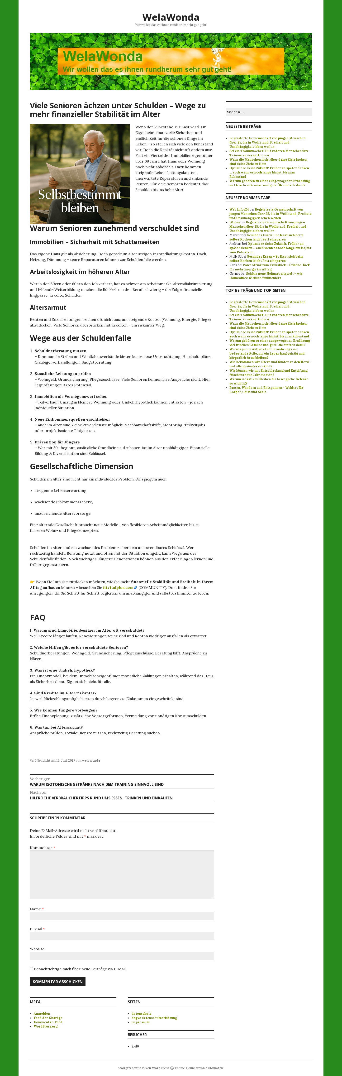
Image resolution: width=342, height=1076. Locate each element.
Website (37, 948)
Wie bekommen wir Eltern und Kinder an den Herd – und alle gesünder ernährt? (270, 364)
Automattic (214, 1068)
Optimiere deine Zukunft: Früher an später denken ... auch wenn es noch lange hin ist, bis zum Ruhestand (270, 334)
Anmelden (42, 1014)
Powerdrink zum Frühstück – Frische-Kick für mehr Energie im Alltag (269, 267)
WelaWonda (171, 17)
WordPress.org (45, 1026)
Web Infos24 (239, 209)
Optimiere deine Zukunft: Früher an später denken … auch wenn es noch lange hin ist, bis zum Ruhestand (269, 172)
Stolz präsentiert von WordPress (143, 1068)
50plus (234, 222)
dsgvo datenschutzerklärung (154, 1018)
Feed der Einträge (48, 1018)
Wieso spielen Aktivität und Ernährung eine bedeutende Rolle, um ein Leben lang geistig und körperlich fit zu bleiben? (267, 353)
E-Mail (37, 929)
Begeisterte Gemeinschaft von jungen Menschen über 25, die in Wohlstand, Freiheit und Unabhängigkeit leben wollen (267, 142)
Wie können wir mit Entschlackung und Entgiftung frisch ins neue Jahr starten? (268, 373)
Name (37, 909)
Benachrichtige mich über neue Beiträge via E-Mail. (80, 968)
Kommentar (42, 847)
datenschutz (141, 1014)
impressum (141, 1022)
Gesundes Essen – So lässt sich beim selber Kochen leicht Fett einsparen (266, 237)
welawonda (91, 761)
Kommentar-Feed (48, 1022)
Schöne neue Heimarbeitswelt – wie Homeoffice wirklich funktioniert (266, 276)
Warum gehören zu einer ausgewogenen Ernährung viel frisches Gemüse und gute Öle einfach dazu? (269, 183)
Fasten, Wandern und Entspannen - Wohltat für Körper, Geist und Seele (266, 390)
